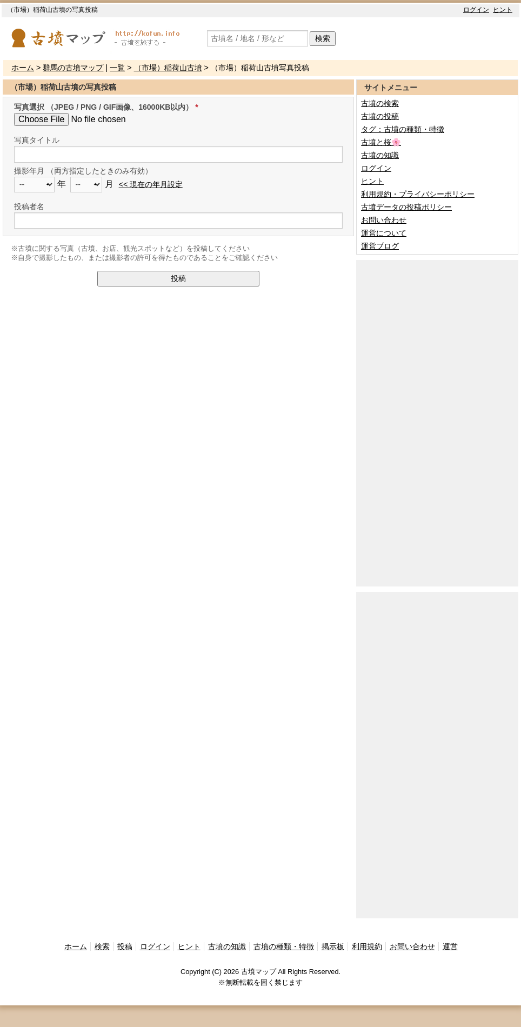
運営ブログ (380, 246)
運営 (450, 946)
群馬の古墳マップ (73, 67)
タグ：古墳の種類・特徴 (402, 129)
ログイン (476, 10)
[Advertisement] (406, 422)
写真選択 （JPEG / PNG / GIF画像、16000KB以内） (103, 107)
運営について (383, 233)
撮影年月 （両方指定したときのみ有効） (83, 170)
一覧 (117, 67)
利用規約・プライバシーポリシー (418, 194)
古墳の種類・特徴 (283, 946)
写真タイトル (36, 140)
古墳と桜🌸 (381, 142)
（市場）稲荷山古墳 (168, 67)
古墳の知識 (380, 155)
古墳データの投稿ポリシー (406, 207)
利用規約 (367, 946)
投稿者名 (29, 206)
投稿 (178, 278)
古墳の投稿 (380, 116)
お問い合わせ (383, 220)
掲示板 (333, 946)
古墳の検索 (380, 103)
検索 (322, 38)
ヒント (502, 10)
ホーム (22, 67)
